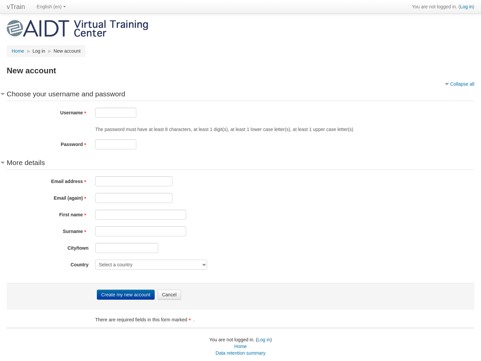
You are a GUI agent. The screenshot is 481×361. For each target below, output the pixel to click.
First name (74, 214)
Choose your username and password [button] (66, 94)
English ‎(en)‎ (51, 6)
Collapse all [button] (462, 84)
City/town (78, 248)
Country (79, 264)
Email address (70, 181)
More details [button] (26, 162)
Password (75, 144)
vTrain (16, 6)
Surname (76, 231)
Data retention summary (240, 353)
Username (74, 112)
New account (67, 51)
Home (240, 346)
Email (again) (71, 198)
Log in (466, 6)
